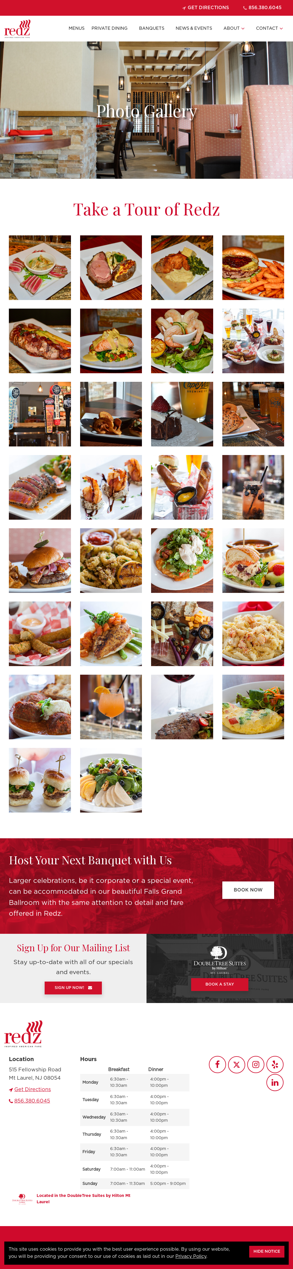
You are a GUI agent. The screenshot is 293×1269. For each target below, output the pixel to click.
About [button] (234, 28)
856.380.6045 (262, 7)
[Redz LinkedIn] (275, 1082)
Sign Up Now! (73, 988)
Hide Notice (267, 1252)
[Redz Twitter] (236, 1064)
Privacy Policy (190, 1256)
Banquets (151, 28)
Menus (76, 28)
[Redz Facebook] (217, 1064)
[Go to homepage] (23, 1033)
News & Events (194, 28)
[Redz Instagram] (255, 1064)
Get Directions (205, 7)
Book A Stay (219, 984)
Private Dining (110, 28)
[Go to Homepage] (17, 28)
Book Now (248, 890)
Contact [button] (269, 28)
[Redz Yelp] (275, 1064)
